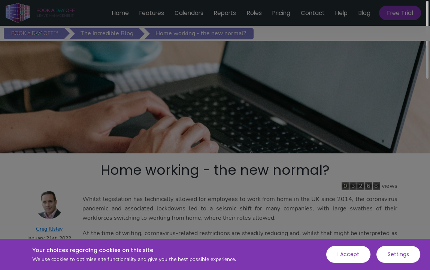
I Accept (348, 254)
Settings (398, 254)
